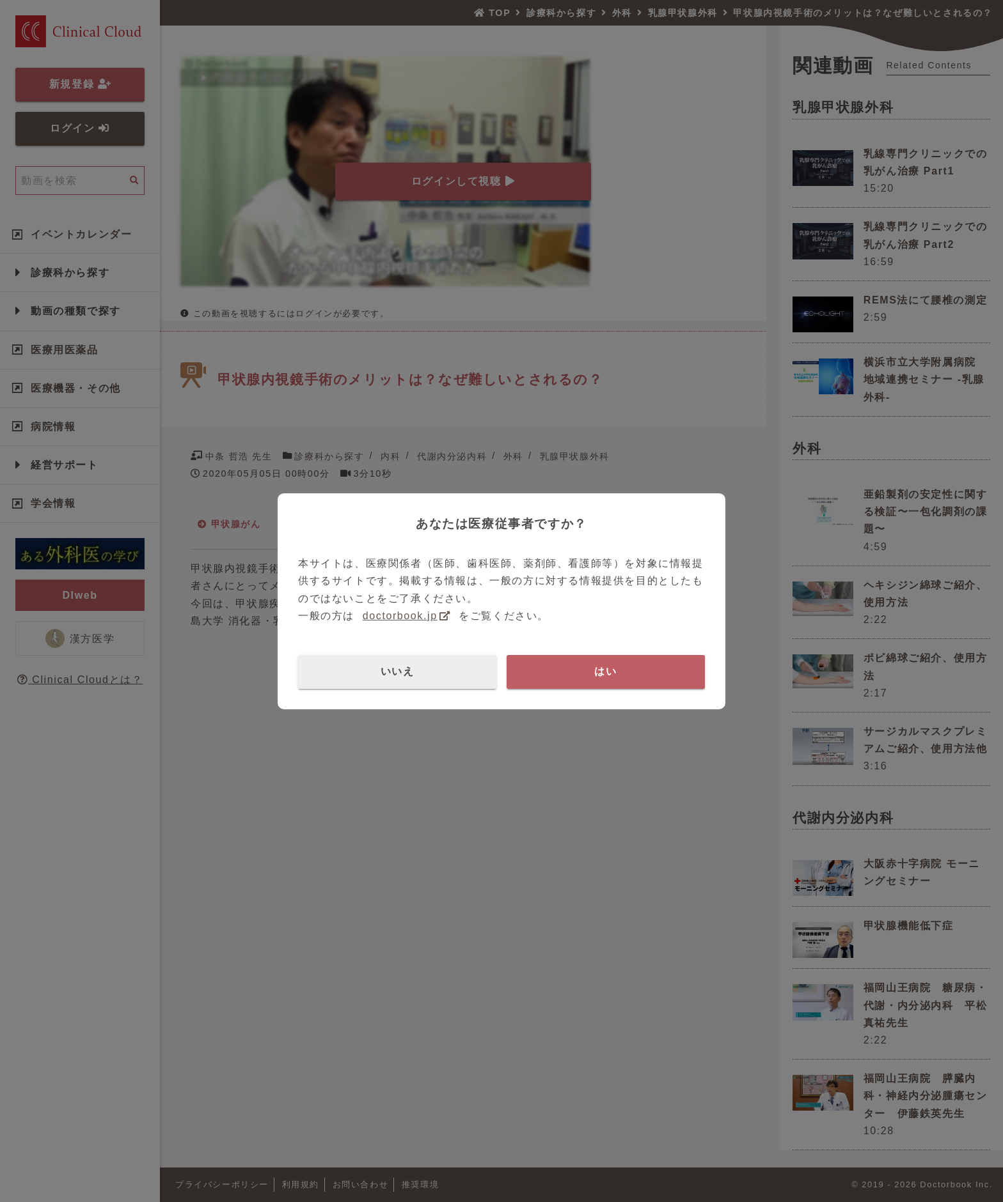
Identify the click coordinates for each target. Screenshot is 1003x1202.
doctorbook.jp (400, 615)
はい (605, 671)
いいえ (398, 671)
